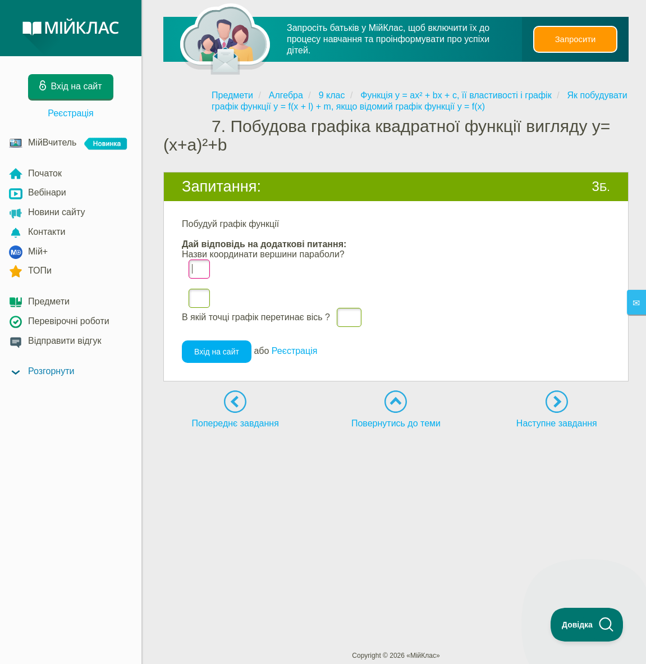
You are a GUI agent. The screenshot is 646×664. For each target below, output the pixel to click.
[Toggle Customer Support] (587, 625)
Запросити (575, 39)
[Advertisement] (396, 524)
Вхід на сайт (216, 356)
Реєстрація (71, 113)
